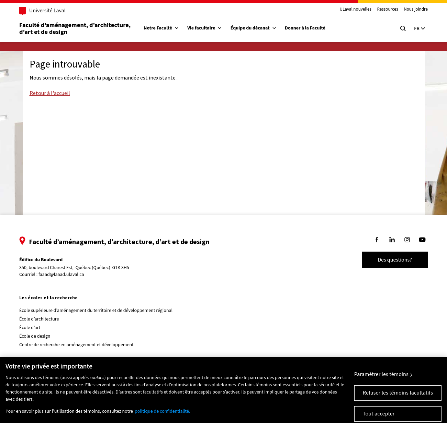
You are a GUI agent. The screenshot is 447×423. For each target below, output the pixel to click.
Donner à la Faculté (305, 28)
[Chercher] (403, 28)
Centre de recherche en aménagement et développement (76, 344)
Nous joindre (416, 9)
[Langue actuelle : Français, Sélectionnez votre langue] (419, 28)
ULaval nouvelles (355, 9)
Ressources (387, 9)
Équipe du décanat (254, 28)
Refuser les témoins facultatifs (398, 397)
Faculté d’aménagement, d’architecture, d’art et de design (75, 28)
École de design (34, 336)
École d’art (29, 327)
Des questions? (395, 260)
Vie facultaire (204, 28)
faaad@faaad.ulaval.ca (61, 274)
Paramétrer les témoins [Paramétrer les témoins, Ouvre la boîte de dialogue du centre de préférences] (381, 378)
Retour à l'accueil (50, 92)
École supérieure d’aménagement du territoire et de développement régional (95, 310)
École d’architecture (39, 319)
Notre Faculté (161, 28)
